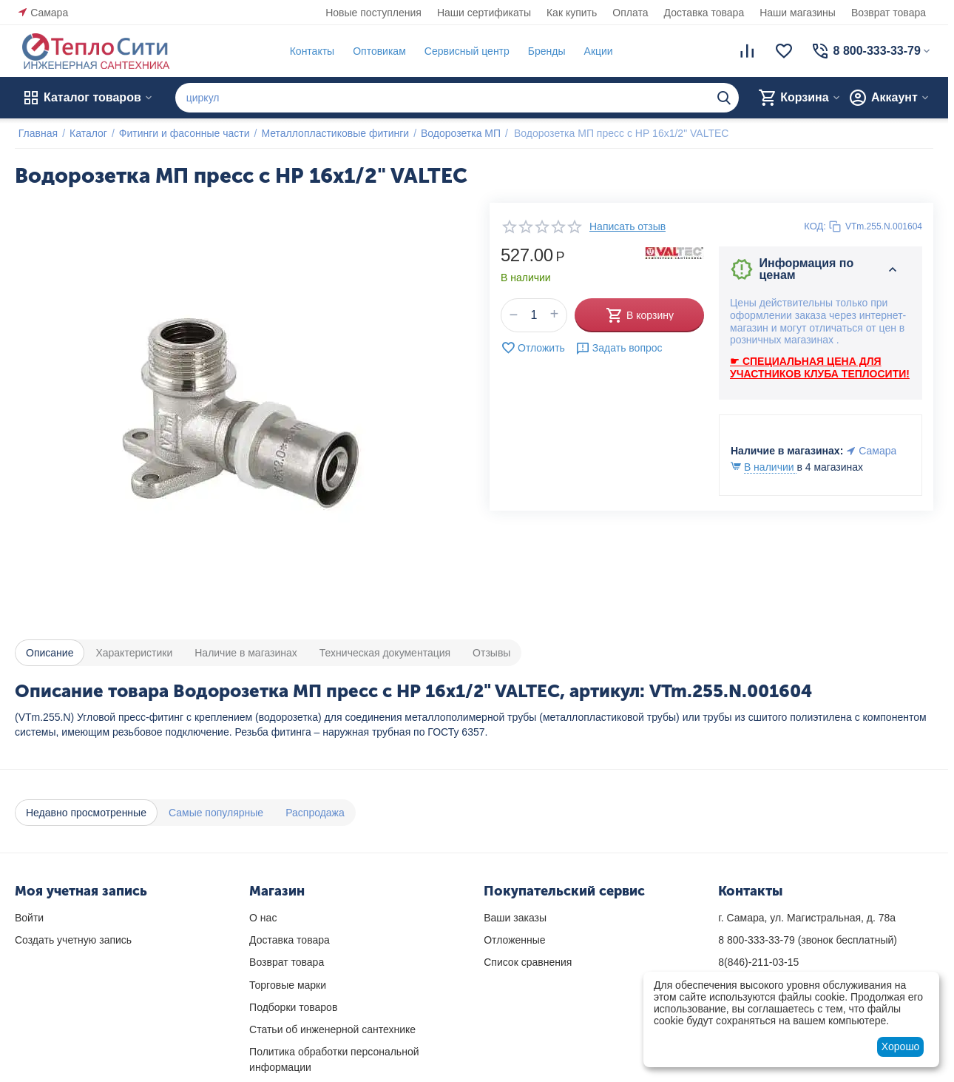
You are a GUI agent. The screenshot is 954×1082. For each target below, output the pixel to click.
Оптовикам (375, 51)
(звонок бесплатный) (807, 940)
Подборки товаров (293, 1007)
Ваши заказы (515, 918)
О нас (263, 918)
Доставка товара (704, 13)
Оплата (630, 13)
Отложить (533, 347)
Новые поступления (373, 13)
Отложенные (514, 940)
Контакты (308, 51)
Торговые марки (287, 985)
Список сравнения (528, 962)
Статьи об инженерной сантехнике (332, 1029)
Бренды (543, 51)
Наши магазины (798, 13)
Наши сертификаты (484, 13)
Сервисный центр (463, 51)
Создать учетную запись (73, 940)
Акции (595, 51)
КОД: (815, 226)
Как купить (572, 13)
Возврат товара (888, 13)
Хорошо (901, 1046)
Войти (29, 918)
